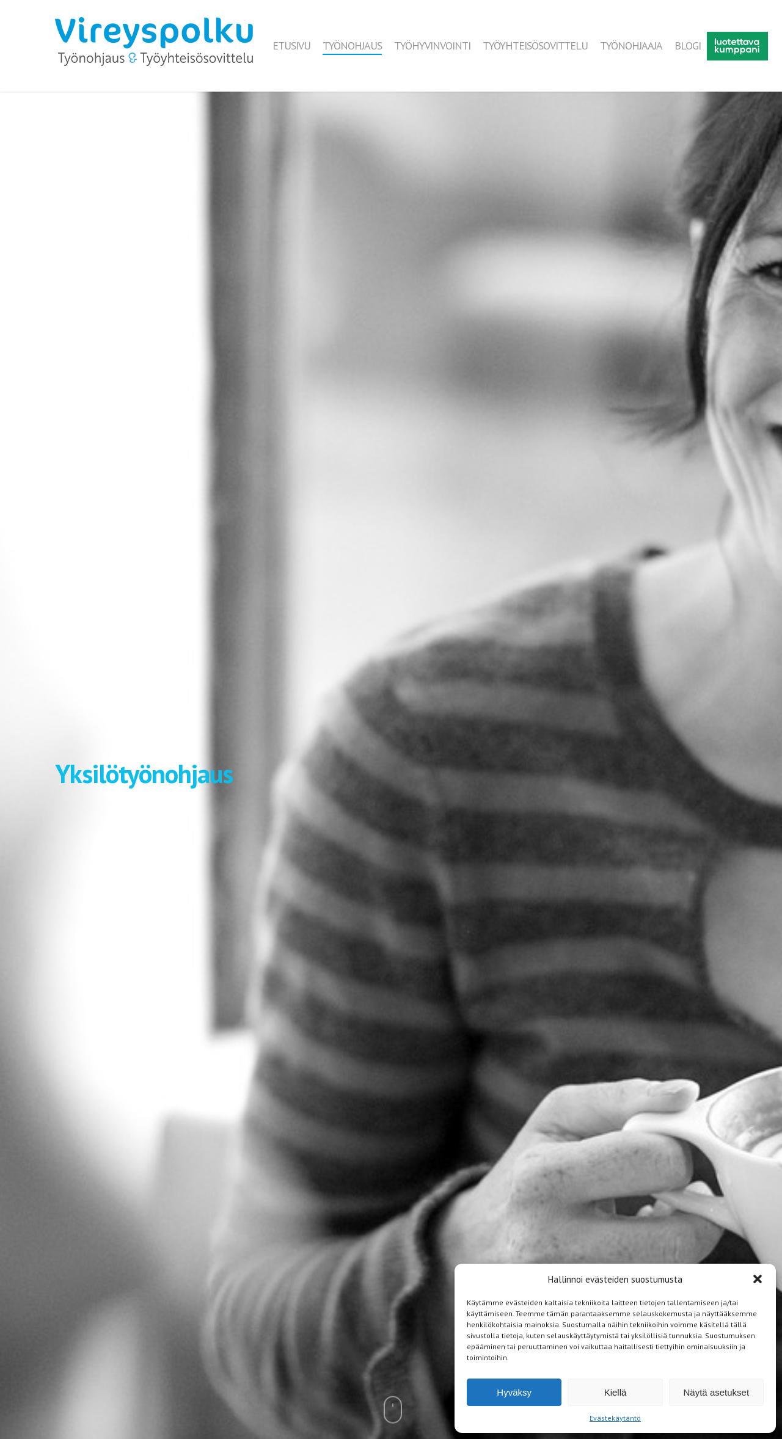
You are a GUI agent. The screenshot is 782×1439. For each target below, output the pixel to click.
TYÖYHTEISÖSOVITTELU (535, 45)
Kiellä (615, 1392)
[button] (757, 1279)
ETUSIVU (291, 45)
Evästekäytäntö (615, 1418)
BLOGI (687, 45)
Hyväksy (514, 1392)
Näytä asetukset (717, 1392)
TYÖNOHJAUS (352, 45)
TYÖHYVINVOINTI (432, 45)
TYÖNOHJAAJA (631, 45)
